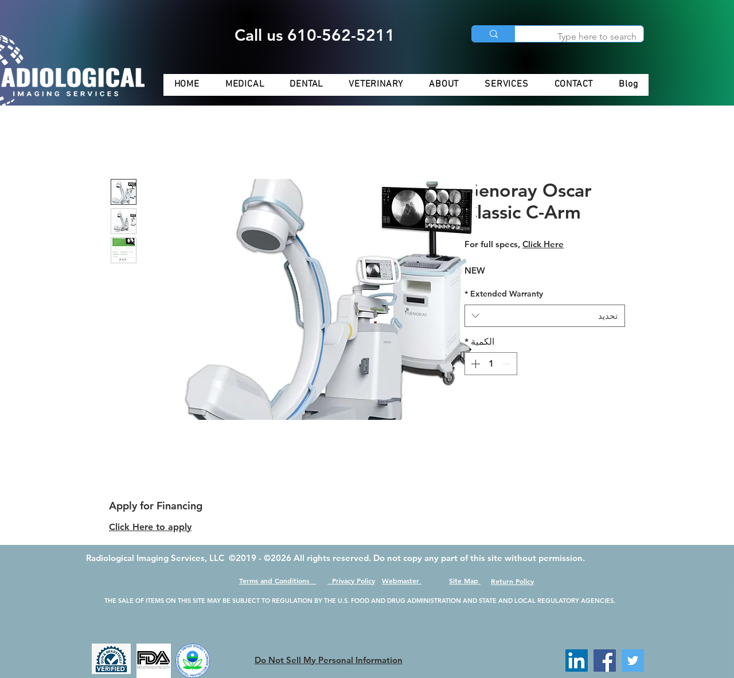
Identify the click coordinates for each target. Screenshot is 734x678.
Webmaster (401, 580)
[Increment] (474, 364)
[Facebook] (605, 660)
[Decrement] (507, 364)
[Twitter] (633, 660)
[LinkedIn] (576, 660)
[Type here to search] (588, 37)
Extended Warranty (503, 294)
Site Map (465, 580)
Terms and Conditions (277, 580)
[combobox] (544, 316)
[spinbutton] (490, 364)
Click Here (543, 244)
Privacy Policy (351, 580)
